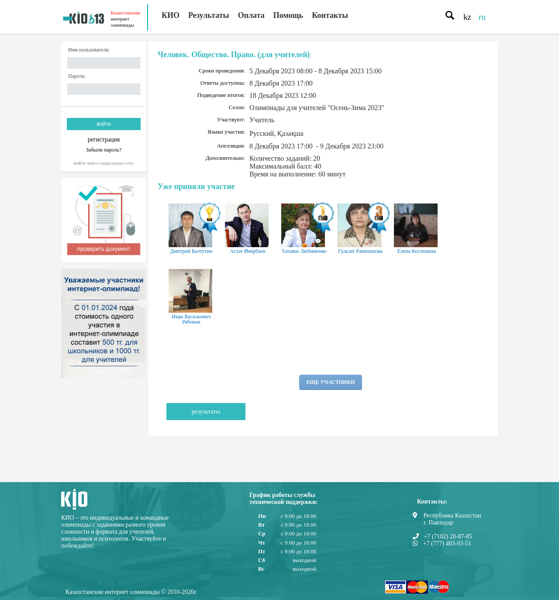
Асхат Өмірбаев (247, 228)
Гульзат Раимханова (360, 228)
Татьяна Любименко (304, 228)
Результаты (208, 15)
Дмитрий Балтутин (191, 228)
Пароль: (77, 76)
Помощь (288, 15)
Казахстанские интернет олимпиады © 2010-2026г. (131, 592)
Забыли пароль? (103, 149)
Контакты (330, 15)
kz (467, 16)
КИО (170, 15)
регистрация (104, 139)
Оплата (251, 15)
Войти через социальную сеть (104, 163)
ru (482, 16)
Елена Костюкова (416, 228)
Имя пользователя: (89, 50)
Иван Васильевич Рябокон (191, 297)
